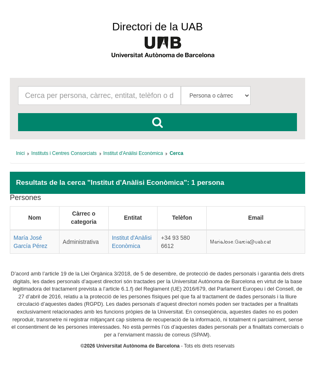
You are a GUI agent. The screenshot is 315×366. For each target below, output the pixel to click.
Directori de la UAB (157, 26)
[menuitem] (20, 153)
